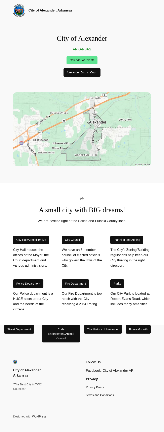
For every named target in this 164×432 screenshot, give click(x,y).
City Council (72, 239)
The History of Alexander (103, 329)
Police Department (28, 283)
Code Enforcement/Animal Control (61, 334)
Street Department (19, 329)
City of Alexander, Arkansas (51, 10)
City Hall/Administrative (31, 239)
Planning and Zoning (127, 239)
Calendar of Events (82, 60)
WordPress (39, 416)
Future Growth (138, 329)
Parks (117, 283)
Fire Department (75, 283)
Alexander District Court (82, 72)
